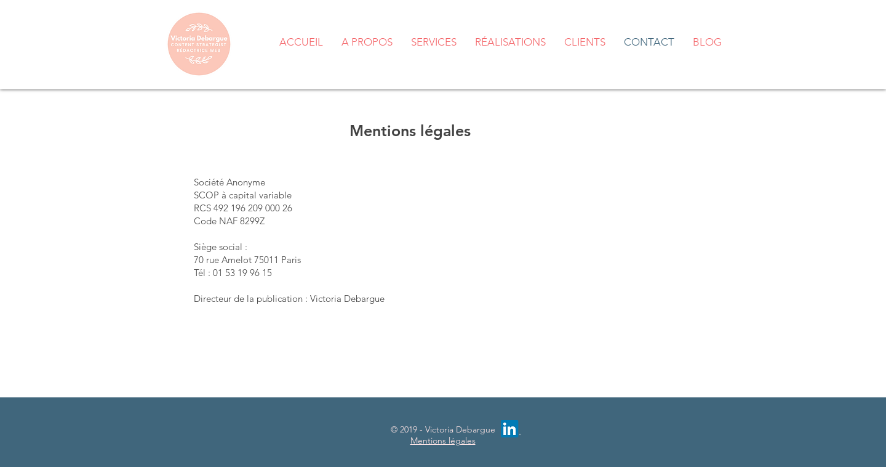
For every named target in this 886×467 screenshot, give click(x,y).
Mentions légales (443, 440)
